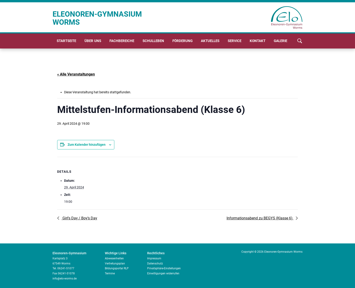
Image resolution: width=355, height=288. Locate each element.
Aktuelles (210, 41)
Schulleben (153, 41)
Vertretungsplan (115, 263)
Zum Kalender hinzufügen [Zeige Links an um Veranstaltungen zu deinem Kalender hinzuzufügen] (87, 144)
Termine (110, 273)
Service (234, 41)
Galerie (280, 41)
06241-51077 (65, 268)
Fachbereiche (121, 41)
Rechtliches (156, 253)
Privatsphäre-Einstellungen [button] (164, 268)
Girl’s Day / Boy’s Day (79, 218)
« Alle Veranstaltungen (76, 74)
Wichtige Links (115, 253)
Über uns (92, 41)
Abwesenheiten (114, 258)
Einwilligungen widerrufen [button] (163, 273)
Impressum (154, 258)
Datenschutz (155, 263)
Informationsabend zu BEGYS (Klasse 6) (260, 218)
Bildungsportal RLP (117, 268)
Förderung (182, 41)
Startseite (66, 41)
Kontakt (257, 41)
